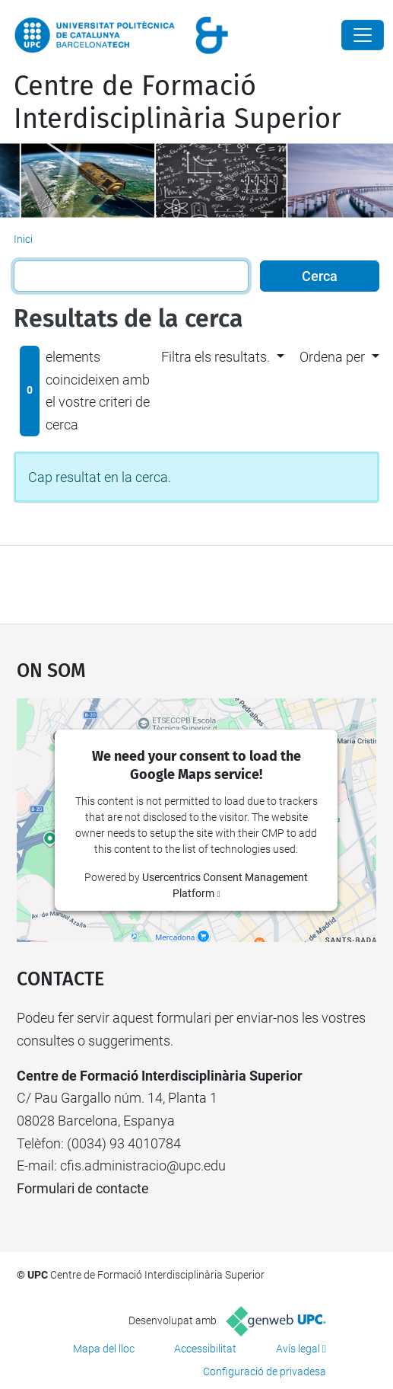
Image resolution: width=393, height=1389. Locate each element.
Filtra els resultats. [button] (215, 357)
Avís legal (298, 1349)
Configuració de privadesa (264, 1371)
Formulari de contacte (83, 1188)
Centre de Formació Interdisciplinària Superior (177, 102)
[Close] (362, 35)
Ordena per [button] (332, 357)
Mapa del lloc (104, 1349)
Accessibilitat (205, 1349)
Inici (23, 239)
